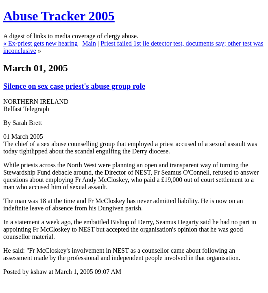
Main (89, 43)
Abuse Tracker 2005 (59, 16)
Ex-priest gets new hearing (43, 43)
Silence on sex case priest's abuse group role (74, 86)
